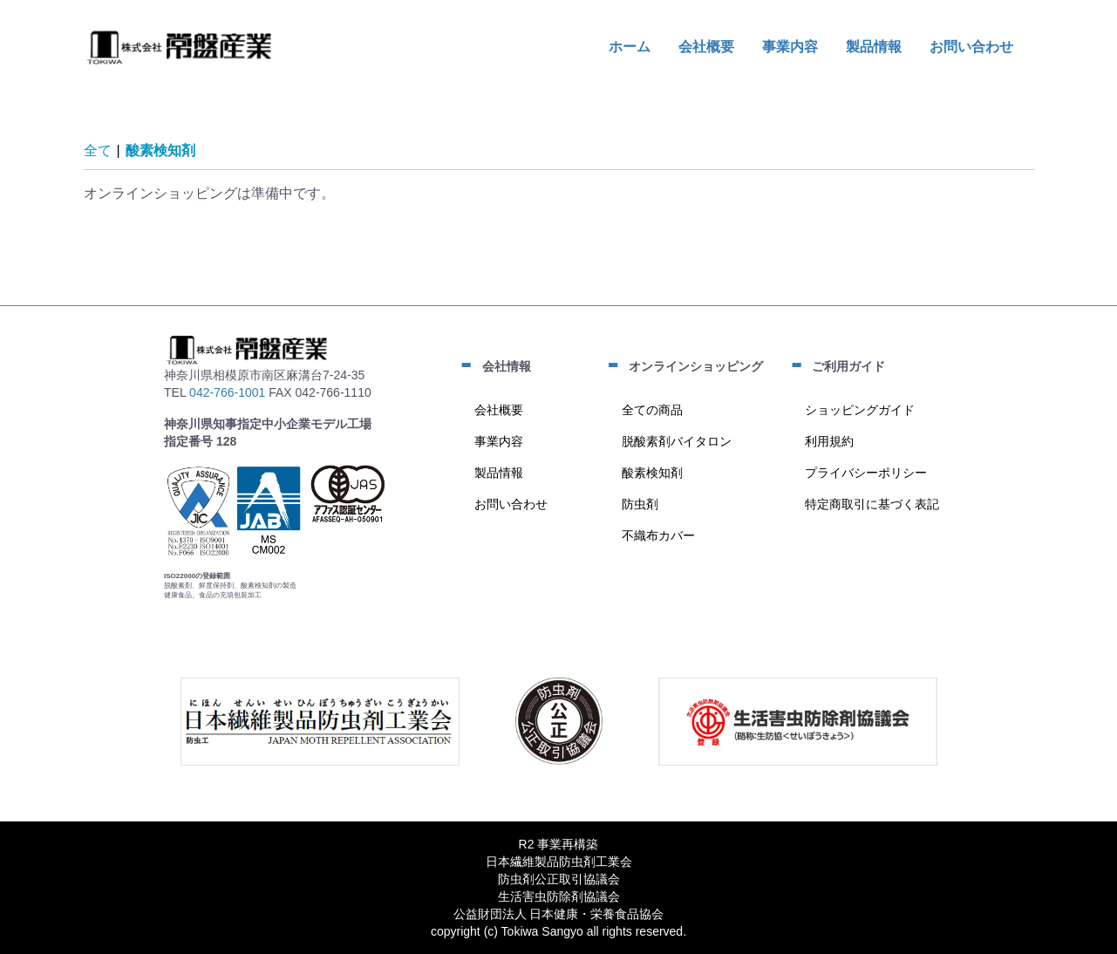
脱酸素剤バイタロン (677, 441)
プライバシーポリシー (866, 473)
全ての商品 (652, 410)
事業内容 (498, 441)
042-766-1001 (227, 392)
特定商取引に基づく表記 (872, 504)
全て (98, 150)
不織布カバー (658, 535)
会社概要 (498, 410)
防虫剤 (640, 504)
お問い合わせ (511, 504)
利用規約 (829, 441)
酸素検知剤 (160, 150)
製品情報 (498, 473)
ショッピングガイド (860, 410)
